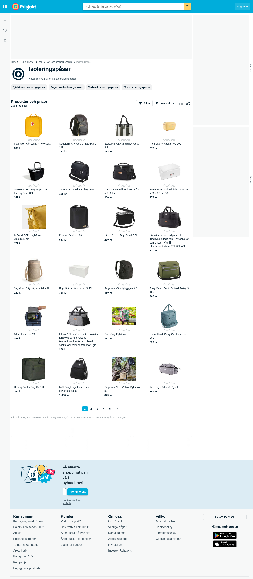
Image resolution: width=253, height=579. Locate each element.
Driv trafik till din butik (74, 511)
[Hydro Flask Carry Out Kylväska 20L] (169, 327)
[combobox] (133, 6)
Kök (40, 62)
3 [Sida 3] (97, 408)
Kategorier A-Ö (23, 540)
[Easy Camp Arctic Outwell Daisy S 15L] (169, 278)
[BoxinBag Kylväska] (124, 327)
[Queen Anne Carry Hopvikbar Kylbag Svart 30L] (33, 179)
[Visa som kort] (181, 103)
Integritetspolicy (166, 517)
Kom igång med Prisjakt (28, 505)
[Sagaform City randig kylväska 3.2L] (124, 134)
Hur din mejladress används (76, 484)
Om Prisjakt (116, 505)
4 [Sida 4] (103, 408)
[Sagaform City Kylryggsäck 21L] (124, 278)
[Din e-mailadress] (86, 476)
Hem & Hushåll (27, 62)
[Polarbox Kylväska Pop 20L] (169, 134)
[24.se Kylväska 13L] (33, 327)
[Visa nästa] (117, 408)
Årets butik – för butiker (76, 523)
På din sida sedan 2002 (28, 511)
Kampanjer (20, 546)
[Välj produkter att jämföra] (188, 103)
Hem (13, 62)
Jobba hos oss (117, 523)
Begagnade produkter (27, 552)
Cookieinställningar (168, 523)
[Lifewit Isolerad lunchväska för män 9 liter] (124, 179)
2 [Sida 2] (91, 408)
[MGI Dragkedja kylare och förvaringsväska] (78, 377)
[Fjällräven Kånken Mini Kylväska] (33, 134)
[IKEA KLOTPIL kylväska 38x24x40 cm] (33, 228)
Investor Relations (120, 534)
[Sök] (187, 6)
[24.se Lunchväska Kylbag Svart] (78, 179)
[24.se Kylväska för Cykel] (169, 377)
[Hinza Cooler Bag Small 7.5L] (124, 228)
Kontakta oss (116, 517)
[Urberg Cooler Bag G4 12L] (33, 377)
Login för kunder (71, 528)
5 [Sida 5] (110, 408)
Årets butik (20, 534)
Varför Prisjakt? (71, 505)
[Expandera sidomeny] (5, 20)
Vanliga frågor (117, 511)
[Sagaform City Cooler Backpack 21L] (78, 134)
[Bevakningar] (5, 40)
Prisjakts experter (24, 523)
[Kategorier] (5, 6)
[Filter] (5, 50)
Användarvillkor (166, 505)
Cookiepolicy (164, 511)
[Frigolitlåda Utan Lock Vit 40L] (78, 278)
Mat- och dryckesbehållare (59, 62)
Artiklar (17, 517)
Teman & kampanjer (26, 528)
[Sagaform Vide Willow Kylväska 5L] (124, 377)
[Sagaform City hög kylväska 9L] (33, 278)
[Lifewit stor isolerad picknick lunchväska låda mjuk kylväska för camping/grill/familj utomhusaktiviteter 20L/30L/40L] (169, 228)
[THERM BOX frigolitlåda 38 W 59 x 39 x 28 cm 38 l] (169, 179)
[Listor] (5, 30)
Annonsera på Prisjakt (75, 517)
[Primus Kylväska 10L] (78, 228)
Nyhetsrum (115, 528)
